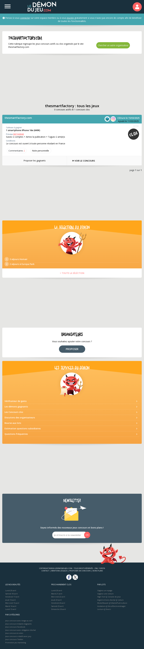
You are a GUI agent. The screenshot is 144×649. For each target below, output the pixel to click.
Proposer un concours (80, 571)
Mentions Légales (59, 571)
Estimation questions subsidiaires (23, 428)
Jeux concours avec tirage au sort (18, 620)
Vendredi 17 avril (12, 597)
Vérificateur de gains (16, 401)
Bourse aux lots (13, 423)
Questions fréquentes (16, 434)
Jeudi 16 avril (10, 600)
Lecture (100, 609)
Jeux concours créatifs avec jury (18, 636)
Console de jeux (114, 597)
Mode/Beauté (102, 603)
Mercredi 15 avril (12, 603)
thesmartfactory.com (18, 118)
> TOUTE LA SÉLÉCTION (72, 273)
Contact (45, 571)
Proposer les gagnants (34, 160)
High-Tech (101, 597)
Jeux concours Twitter (14, 639)
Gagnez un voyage (104, 590)
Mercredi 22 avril (58, 597)
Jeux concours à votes (14, 633)
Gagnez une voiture (105, 594)
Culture (120, 600)
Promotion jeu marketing (15, 642)
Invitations (101, 606)
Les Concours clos (14, 412)
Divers (108, 609)
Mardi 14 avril (10, 606)
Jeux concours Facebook (15, 627)
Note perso (41, 150)
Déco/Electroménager (117, 606)
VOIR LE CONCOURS (83, 160)
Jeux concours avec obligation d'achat (20, 630)
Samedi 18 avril (11, 594)
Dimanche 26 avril (58, 609)
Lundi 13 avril (10, 609)
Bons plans (98, 571)
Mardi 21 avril (56, 594)
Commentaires (16, 150)
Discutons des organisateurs (20, 417)
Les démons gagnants (16, 406)
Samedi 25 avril (57, 606)
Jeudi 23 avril (56, 600)
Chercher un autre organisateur (113, 45)
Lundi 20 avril (10, 590)
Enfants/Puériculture (118, 603)
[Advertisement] (66, 78)
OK (87, 534)
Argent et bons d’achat (106, 600)
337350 (136, 126)
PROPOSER (72, 349)
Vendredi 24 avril (58, 603)
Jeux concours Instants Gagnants (18, 624)
